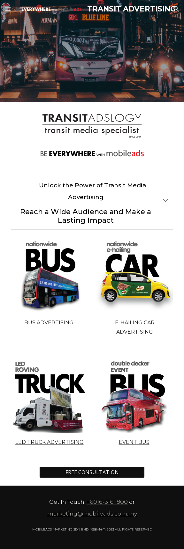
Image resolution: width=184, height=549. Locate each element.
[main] (92, 201)
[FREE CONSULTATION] (92, 472)
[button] (7, 9)
